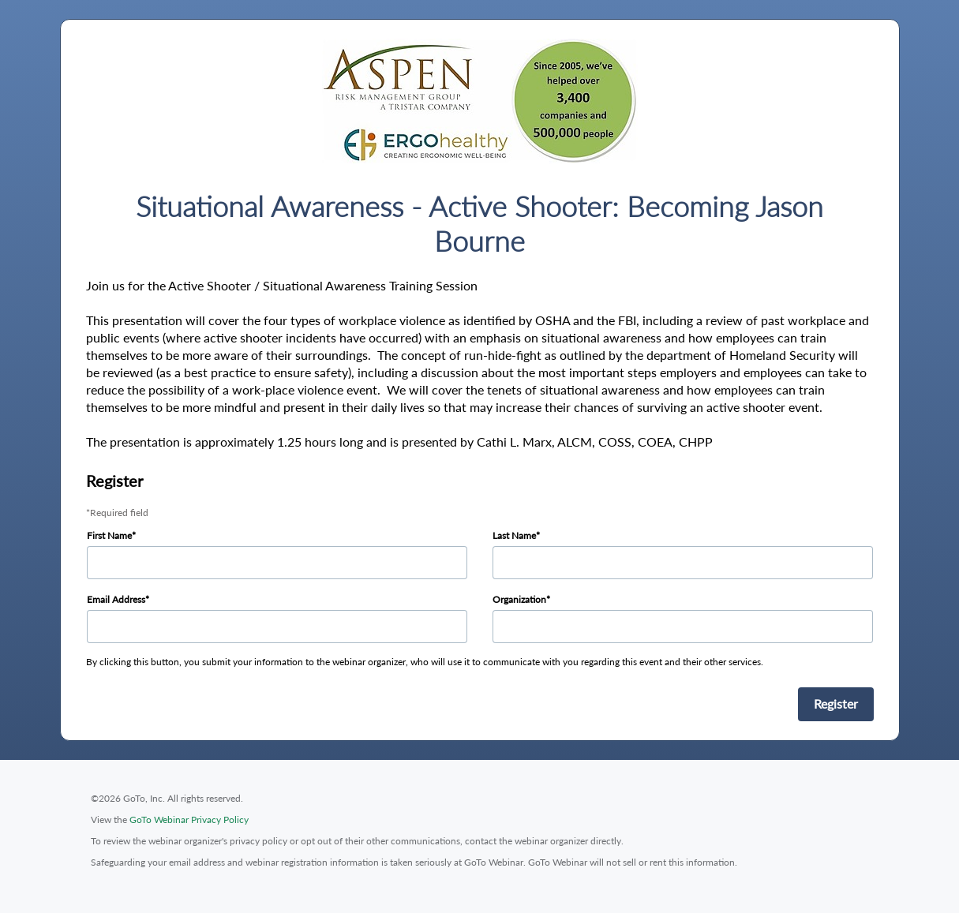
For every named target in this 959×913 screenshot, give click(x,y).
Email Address (116, 599)
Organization (519, 599)
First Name (109, 535)
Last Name (514, 535)
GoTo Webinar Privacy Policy (189, 819)
